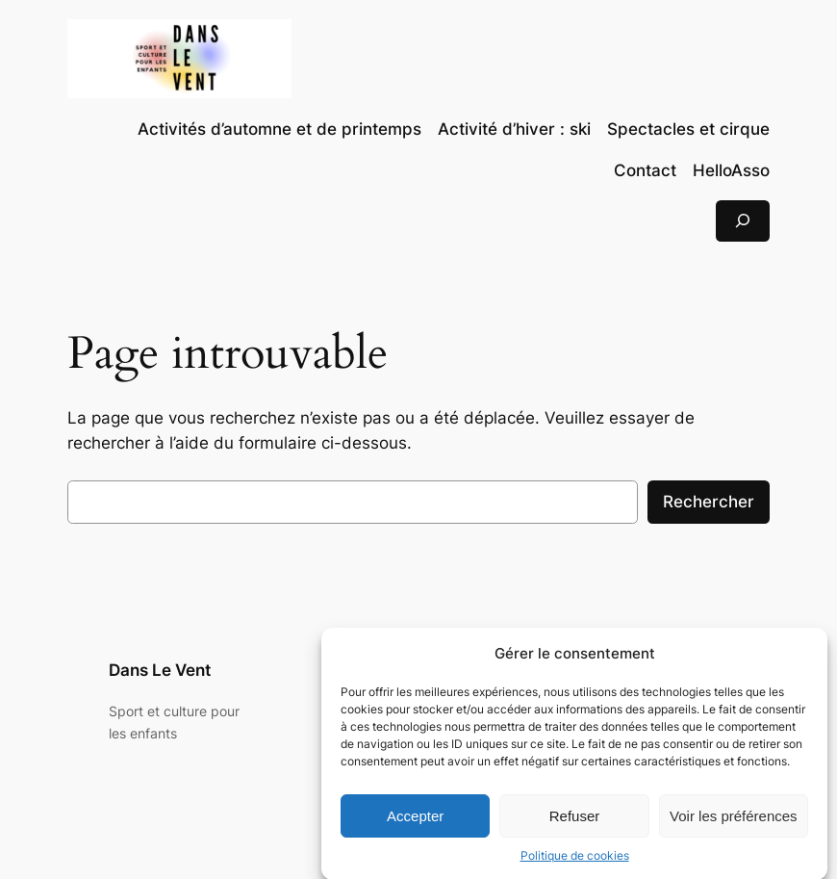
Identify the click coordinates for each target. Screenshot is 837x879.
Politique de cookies (574, 864)
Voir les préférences (734, 823)
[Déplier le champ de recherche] (743, 221)
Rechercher (708, 501)
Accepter (415, 823)
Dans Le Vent (160, 670)
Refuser (574, 823)
